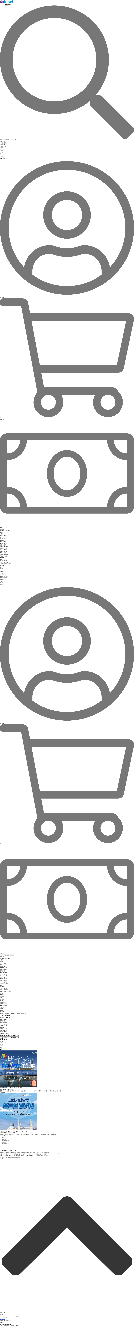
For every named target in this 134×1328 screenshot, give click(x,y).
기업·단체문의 (3, 988)
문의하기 (2, 568)
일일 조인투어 (3, 541)
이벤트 (1, 581)
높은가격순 (3, 1044)
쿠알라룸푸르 (3, 548)
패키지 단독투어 (4, 546)
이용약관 (4, 1139)
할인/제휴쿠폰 (3, 578)
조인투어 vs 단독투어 (5, 530)
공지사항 (2, 567)
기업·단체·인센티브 (4, 562)
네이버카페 (3, 574)
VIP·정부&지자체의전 (5, 564)
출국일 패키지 (3, 543)
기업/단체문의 (3, 560)
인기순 (1, 1041)
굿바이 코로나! (3, 535)
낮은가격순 (3, 1042)
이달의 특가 (3, 538)
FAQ (1, 570)
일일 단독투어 (3, 545)
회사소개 (2, 571)
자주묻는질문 (3, 1025)
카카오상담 (3, 573)
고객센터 (2, 565)
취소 (16, 139)
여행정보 (2, 532)
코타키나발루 (3, 540)
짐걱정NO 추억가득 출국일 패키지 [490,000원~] (11, 1087)
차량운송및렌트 (4, 556)
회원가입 (2, 584)
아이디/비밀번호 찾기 (5, 1321)
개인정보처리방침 (6, 1140)
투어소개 (2, 529)
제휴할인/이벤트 (4, 576)
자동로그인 (3, 1317)
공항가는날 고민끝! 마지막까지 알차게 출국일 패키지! (13, 1131)
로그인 (1, 582)
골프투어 (2, 557)
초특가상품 (3, 537)
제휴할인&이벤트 (4, 1004)
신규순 (1, 1045)
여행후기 (2, 534)
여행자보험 (3, 579)
